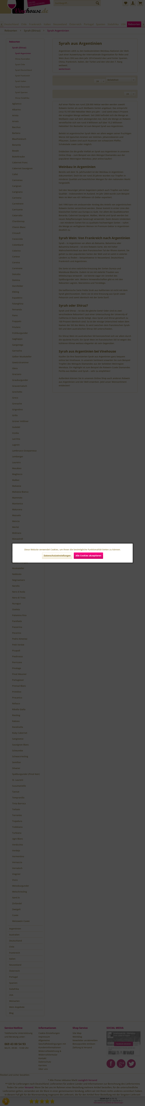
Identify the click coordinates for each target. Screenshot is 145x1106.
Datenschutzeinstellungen (57, 555)
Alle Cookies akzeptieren (88, 555)
